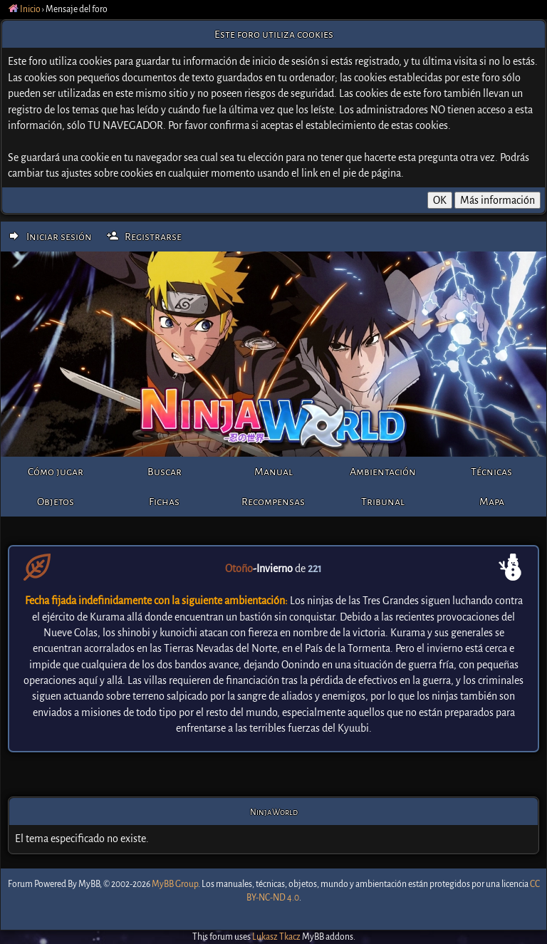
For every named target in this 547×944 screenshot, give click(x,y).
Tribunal (383, 501)
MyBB (89, 884)
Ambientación (383, 471)
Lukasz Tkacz (276, 937)
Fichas (164, 501)
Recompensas (273, 501)
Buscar (164, 471)
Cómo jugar (55, 471)
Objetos (55, 501)
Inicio (25, 9)
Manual (273, 471)
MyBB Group (175, 884)
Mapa (491, 501)
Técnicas (491, 471)
